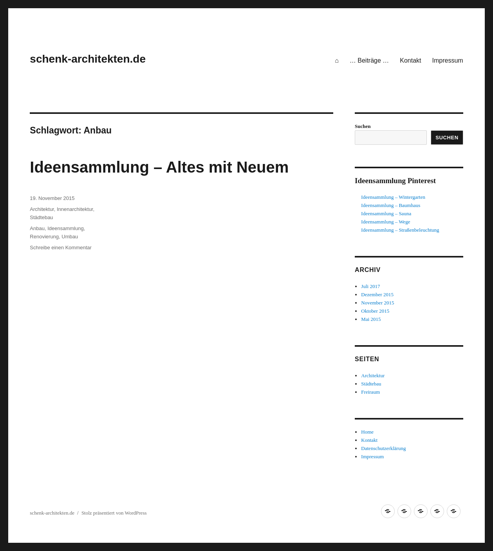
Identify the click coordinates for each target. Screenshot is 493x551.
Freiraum (370, 392)
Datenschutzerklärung (383, 448)
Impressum (447, 60)
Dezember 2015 (377, 294)
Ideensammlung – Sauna (386, 213)
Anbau (37, 228)
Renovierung (44, 236)
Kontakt (410, 60)
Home (367, 432)
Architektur (42, 209)
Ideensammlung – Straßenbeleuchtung (400, 230)
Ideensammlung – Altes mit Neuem (159, 167)
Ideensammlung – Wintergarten (393, 197)
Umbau (69, 236)
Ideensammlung (65, 228)
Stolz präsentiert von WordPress (114, 513)
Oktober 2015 (375, 311)
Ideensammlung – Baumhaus (390, 205)
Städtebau (41, 217)
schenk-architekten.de (88, 59)
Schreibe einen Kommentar (61, 247)
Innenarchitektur (75, 209)
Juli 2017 (370, 286)
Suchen (362, 126)
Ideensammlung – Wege (385, 222)
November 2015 (377, 303)
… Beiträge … (369, 60)
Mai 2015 (371, 319)
